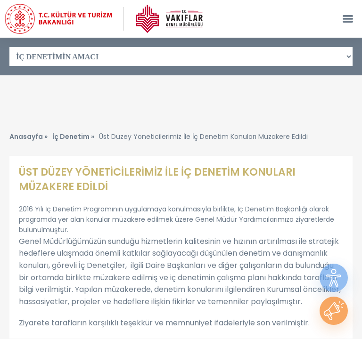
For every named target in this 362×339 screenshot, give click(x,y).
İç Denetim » (73, 136)
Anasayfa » (28, 136)
